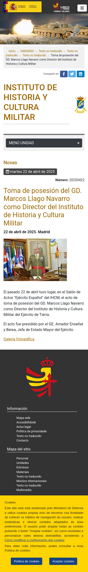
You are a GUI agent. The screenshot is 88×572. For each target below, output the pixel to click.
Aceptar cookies (63, 561)
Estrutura (22, 467)
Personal (22, 458)
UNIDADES (27, 51)
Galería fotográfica (19, 339)
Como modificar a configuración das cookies (34, 540)
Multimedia (23, 490)
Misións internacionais (31, 481)
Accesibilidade (26, 422)
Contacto (22, 440)
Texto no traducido (50, 51)
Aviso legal (23, 427)
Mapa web (23, 418)
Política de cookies (26, 561)
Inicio (12, 51)
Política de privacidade (31, 431)
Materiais (22, 472)
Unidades (22, 463)
